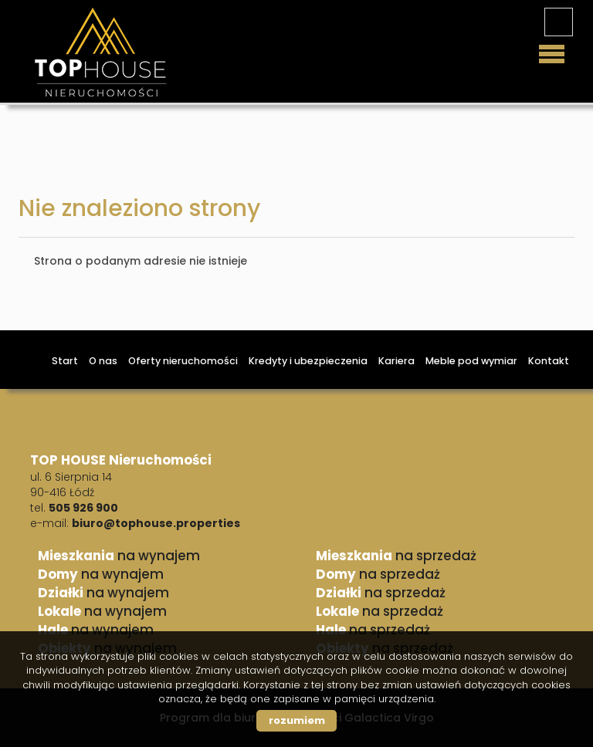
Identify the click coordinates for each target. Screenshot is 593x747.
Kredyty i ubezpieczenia (308, 360)
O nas (103, 360)
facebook (558, 22)
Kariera (396, 360)
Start (65, 360)
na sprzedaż (396, 555)
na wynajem (119, 555)
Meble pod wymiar (471, 360)
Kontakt (548, 360)
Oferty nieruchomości (183, 360)
